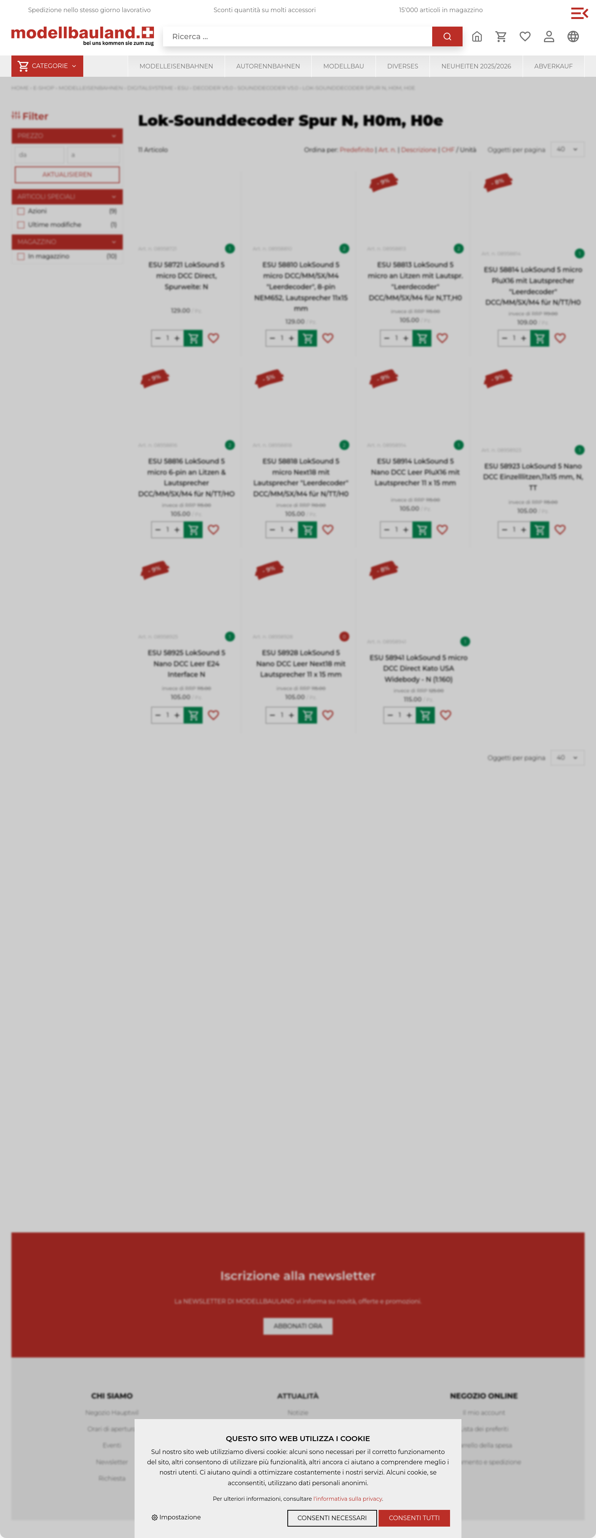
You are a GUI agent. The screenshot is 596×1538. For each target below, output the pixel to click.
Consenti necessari (332, 1518)
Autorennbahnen (268, 66)
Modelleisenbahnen (176, 66)
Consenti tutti (414, 1518)
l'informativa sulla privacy (348, 1498)
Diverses (402, 66)
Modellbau (343, 66)
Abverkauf (553, 66)
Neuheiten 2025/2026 (476, 66)
